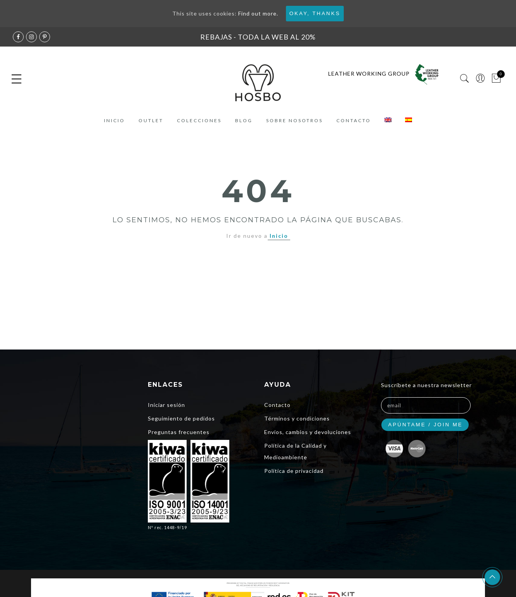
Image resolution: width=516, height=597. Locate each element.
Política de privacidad (294, 470)
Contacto (353, 120)
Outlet (151, 120)
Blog (244, 120)
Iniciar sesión (166, 404)
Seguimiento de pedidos (181, 418)
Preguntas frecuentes (179, 432)
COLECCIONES (199, 120)
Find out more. (258, 13)
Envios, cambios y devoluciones (307, 432)
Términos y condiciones (297, 418)
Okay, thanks (315, 13)
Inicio (114, 120)
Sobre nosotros (294, 120)
